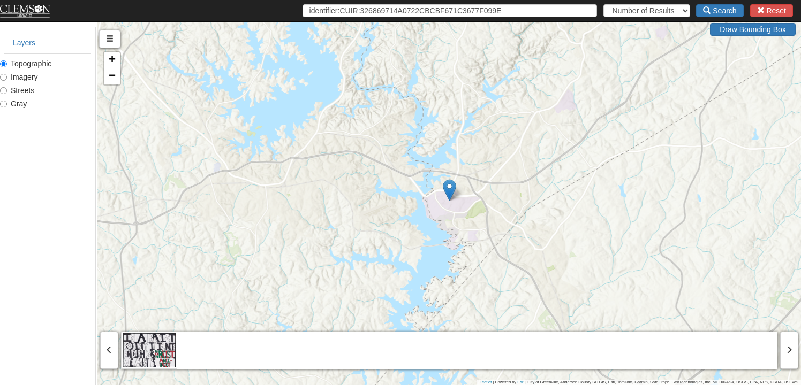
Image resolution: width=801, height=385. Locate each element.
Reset (771, 10)
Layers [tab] (24, 42)
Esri (520, 382)
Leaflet (486, 382)
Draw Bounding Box (753, 29)
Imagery (19, 77)
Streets (17, 90)
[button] (498, 190)
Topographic (25, 63)
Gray (13, 103)
